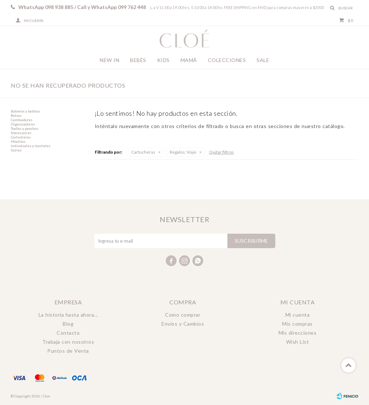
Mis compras (297, 324)
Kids (163, 60)
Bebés (138, 60)
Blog (68, 324)
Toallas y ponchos (24, 128)
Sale (263, 60)
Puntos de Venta (68, 351)
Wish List (297, 342)
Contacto (68, 333)
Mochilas (18, 141)
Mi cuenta (297, 315)
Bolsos (16, 115)
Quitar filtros (221, 152)
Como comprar (182, 315)
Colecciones (227, 60)
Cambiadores (21, 120)
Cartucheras (143, 152)
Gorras (16, 150)
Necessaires (21, 133)
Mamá (189, 60)
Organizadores (23, 124)
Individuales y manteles (30, 146)
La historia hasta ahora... (68, 315)
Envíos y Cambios (182, 324)
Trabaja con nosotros (68, 342)
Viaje (183, 152)
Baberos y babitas (25, 111)
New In (109, 60)
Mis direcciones (298, 333)
